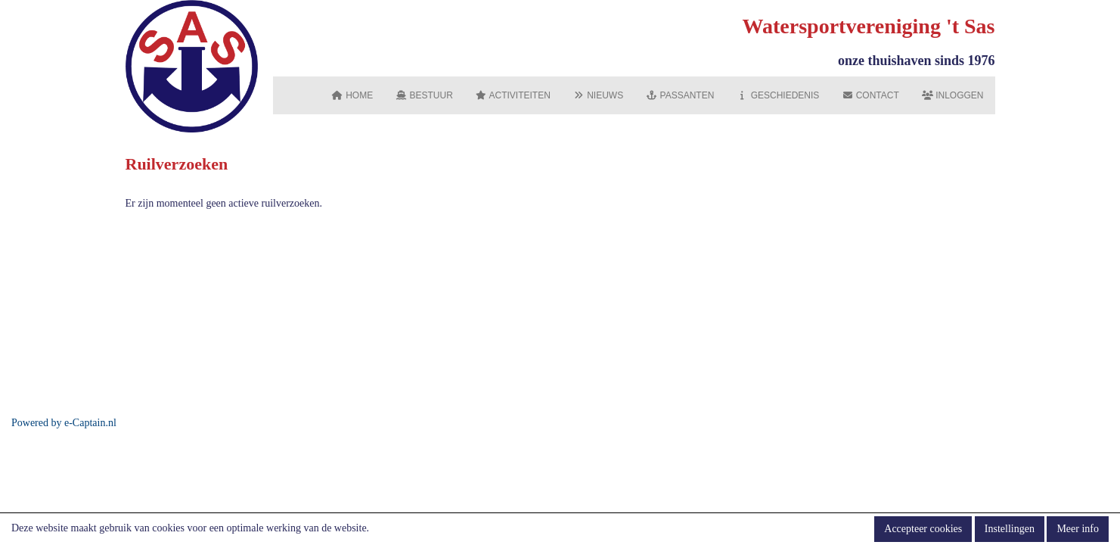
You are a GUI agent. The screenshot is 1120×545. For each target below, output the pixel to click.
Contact (870, 95)
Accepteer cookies (923, 528)
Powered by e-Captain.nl (63, 422)
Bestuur (424, 95)
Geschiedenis (778, 95)
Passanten (680, 95)
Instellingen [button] (1010, 528)
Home (352, 95)
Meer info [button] (1077, 528)
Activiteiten (513, 95)
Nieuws (598, 95)
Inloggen (953, 95)
